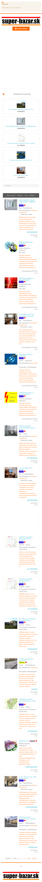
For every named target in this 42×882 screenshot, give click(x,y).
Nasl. (29, 858)
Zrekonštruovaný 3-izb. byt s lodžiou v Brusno (26, 315)
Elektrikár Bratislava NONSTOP (26, 243)
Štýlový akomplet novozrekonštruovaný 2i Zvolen (27, 428)
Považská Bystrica (28, 474)
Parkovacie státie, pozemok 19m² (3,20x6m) (27, 818)
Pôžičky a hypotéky (24, 743)
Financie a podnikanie (25, 399)
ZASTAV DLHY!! (24, 741)
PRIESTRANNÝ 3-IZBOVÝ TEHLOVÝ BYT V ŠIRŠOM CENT (21, 126)
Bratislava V (22, 401)
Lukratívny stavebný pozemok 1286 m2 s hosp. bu (27, 701)
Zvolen (25, 434)
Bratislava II (22, 286)
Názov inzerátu (11, 195)
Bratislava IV (22, 250)
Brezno (28, 545)
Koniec (34, 858)
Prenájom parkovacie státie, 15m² (26, 660)
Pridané (32, 195)
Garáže (21, 361)
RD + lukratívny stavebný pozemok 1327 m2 (21, 109)
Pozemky (21, 545)
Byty (20, 208)
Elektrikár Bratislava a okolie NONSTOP (21, 160)
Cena (26, 195)
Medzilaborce (23, 746)
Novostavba (34, 363)
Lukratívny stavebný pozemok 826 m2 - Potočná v (25, 581)
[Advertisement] (21, 62)
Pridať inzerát (21, 28)
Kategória (20, 195)
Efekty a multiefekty (24, 248)
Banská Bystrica (27, 208)
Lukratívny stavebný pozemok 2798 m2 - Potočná (21, 143)
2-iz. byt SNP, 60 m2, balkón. (21, 175)
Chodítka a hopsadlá (25, 284)
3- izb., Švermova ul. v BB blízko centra (27, 778)
